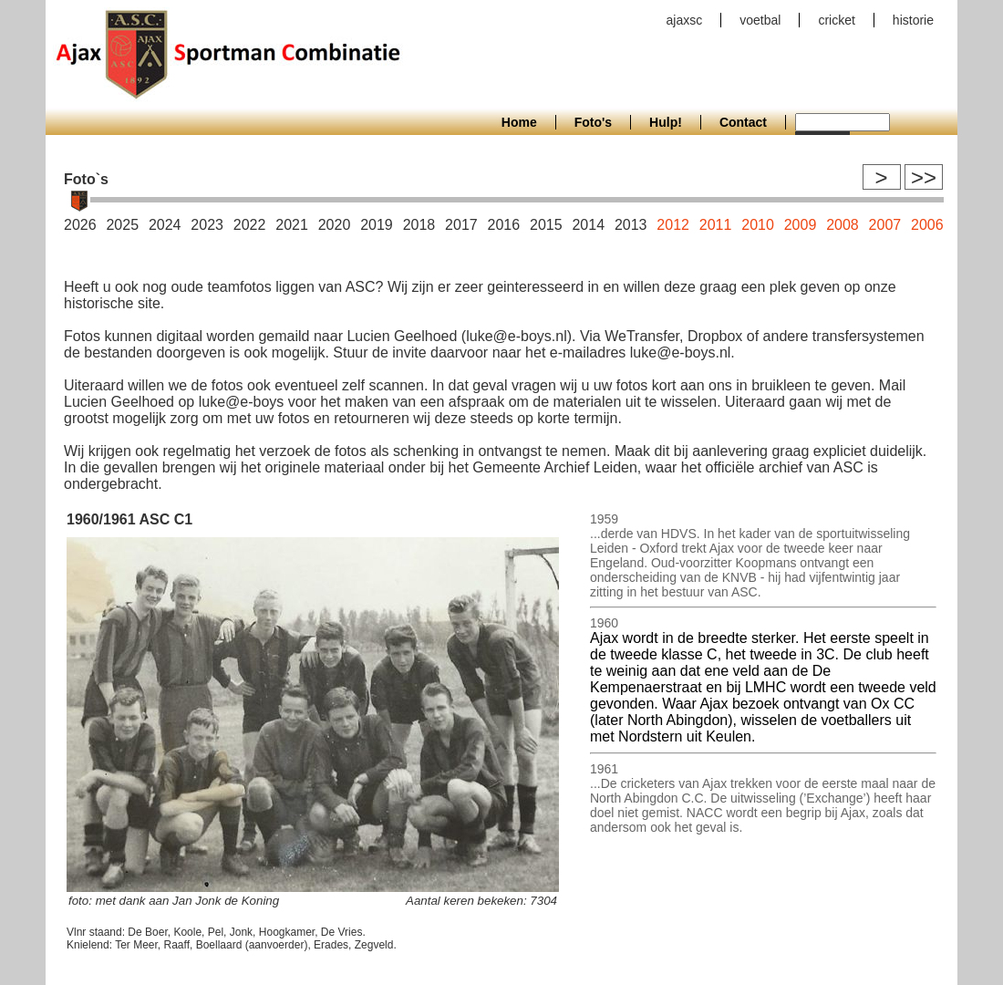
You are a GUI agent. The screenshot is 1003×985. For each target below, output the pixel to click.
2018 (419, 225)
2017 (461, 225)
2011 (715, 225)
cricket (836, 20)
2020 (334, 225)
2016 (504, 225)
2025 (122, 225)
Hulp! (665, 122)
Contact (743, 122)
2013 (631, 225)
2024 (165, 225)
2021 (291, 225)
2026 (80, 225)
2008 (842, 225)
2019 (376, 225)
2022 (249, 225)
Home (519, 122)
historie (913, 20)
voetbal (760, 20)
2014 (588, 225)
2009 (800, 225)
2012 (673, 225)
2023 (207, 225)
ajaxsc (685, 20)
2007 (885, 225)
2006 (927, 225)
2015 (546, 225)
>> (923, 177)
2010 (757, 225)
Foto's (593, 122)
